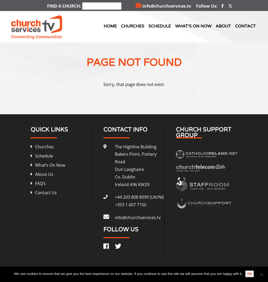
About (223, 26)
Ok (249, 274)
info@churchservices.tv (163, 6)
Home (110, 26)
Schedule (159, 26)
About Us (44, 174)
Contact (245, 26)
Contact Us (46, 193)
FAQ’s (40, 183)
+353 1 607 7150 (130, 205)
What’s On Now (193, 26)
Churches (132, 26)
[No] (261, 274)
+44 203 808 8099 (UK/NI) (139, 197)
